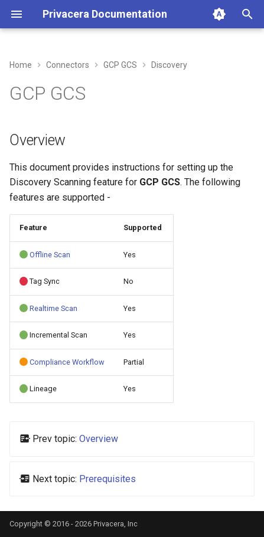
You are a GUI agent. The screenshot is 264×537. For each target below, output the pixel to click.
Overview (98, 438)
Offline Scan (50, 254)
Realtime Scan (53, 308)
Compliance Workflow (67, 362)
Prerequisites (107, 478)
